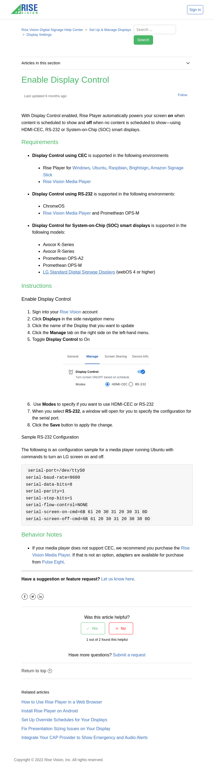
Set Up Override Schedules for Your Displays (64, 712)
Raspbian (118, 161)
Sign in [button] (195, 10)
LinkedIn (40, 589)
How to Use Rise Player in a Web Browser (61, 695)
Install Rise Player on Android (49, 704)
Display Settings (39, 35)
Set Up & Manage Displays (110, 31)
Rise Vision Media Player (67, 174)
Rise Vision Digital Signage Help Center (52, 31)
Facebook (24, 589)
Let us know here (117, 572)
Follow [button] (182, 88)
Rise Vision (70, 305)
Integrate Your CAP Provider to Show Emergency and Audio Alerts (84, 730)
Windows (81, 161)
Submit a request (129, 648)
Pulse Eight (53, 555)
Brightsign (139, 161)
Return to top (36, 664)
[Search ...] (153, 30)
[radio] (93, 621)
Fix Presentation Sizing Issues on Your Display (65, 721)
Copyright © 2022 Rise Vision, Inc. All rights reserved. (58, 753)
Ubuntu (99, 161)
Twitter (32, 589)
